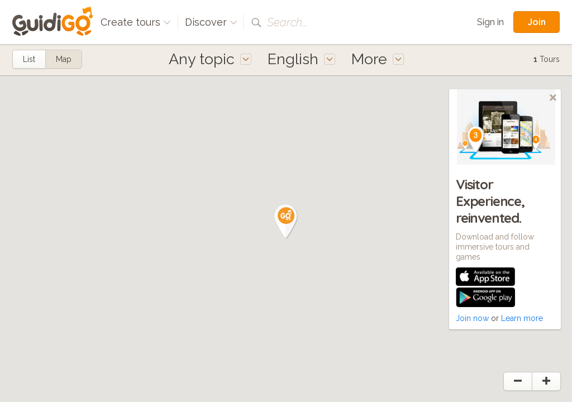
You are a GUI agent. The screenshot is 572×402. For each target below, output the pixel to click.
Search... (287, 22)
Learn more (522, 318)
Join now (472, 318)
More (377, 59)
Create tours (136, 22)
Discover (211, 22)
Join (536, 21)
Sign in (490, 22)
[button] (286, 221)
